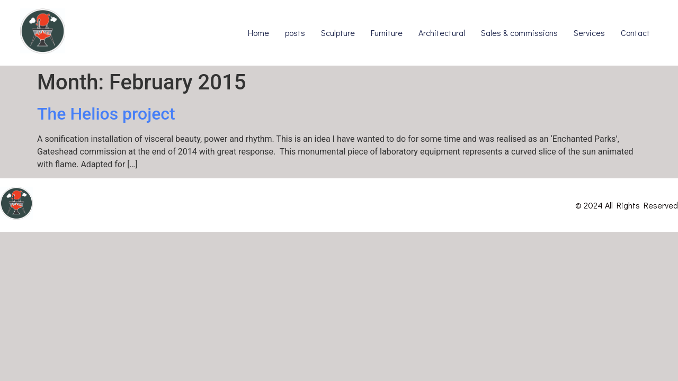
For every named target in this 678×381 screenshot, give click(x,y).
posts (295, 32)
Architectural (441, 32)
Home (258, 32)
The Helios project (106, 114)
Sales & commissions (519, 32)
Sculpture (338, 32)
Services (589, 32)
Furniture (387, 32)
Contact (635, 32)
